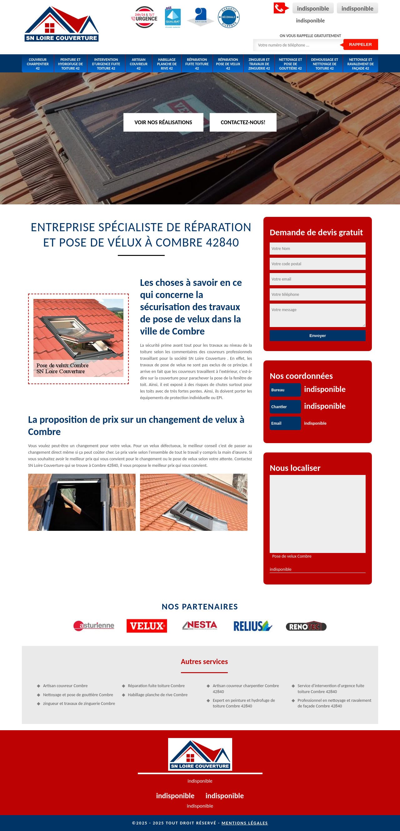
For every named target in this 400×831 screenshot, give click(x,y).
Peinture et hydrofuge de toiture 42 (70, 64)
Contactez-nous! (243, 122)
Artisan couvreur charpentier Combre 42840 (246, 688)
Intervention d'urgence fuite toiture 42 (106, 64)
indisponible (313, 8)
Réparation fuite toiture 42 (196, 64)
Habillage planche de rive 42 (167, 64)
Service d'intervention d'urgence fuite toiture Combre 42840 (331, 688)
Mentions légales (245, 823)
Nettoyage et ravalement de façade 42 (361, 64)
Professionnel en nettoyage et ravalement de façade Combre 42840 (335, 703)
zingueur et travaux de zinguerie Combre (79, 703)
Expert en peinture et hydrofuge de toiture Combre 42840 (244, 703)
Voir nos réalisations (163, 122)
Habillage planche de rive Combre (158, 694)
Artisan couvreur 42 (139, 64)
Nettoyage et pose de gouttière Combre (78, 694)
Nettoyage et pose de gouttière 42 (290, 64)
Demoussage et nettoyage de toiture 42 (324, 64)
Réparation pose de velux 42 (228, 64)
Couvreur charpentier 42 (38, 64)
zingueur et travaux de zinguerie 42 (259, 64)
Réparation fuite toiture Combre (156, 685)
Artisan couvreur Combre (65, 685)
